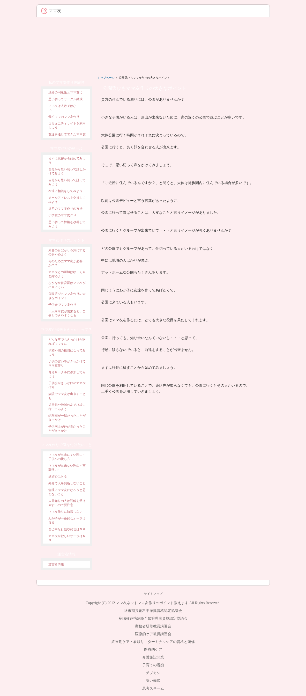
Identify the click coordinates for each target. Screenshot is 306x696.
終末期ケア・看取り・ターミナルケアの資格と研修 (153, 642)
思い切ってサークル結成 (65, 99)
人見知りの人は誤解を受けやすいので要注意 (67, 503)
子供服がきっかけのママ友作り (67, 385)
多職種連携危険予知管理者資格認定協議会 (153, 618)
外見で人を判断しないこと (67, 483)
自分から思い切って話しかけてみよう (67, 171)
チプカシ (153, 673)
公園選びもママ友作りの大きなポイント (67, 296)
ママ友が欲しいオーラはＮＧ (67, 538)
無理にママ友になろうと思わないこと (67, 492)
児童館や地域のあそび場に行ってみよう (67, 407)
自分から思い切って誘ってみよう (67, 182)
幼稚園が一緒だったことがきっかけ (67, 418)
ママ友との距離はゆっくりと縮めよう (67, 274)
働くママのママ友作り (63, 117)
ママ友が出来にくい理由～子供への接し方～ (67, 457)
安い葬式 (153, 680)
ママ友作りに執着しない (65, 512)
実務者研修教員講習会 (153, 626)
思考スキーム (153, 688)
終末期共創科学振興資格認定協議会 (153, 611)
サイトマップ (153, 594)
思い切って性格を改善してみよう (67, 224)
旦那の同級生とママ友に (65, 92)
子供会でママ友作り (62, 304)
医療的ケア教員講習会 (153, 634)
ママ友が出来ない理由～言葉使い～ (67, 468)
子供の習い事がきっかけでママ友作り (67, 363)
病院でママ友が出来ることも (67, 396)
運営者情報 (56, 564)
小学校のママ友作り (62, 215)
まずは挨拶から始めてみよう (67, 160)
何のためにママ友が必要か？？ (65, 263)
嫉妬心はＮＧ (57, 476)
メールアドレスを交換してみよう (67, 200)
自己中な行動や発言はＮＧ (67, 529)
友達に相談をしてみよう (65, 191)
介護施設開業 (153, 657)
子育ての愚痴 (153, 665)
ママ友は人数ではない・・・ (62, 108)
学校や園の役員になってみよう (67, 352)
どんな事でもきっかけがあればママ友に (67, 342)
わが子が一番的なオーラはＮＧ (67, 520)
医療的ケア (153, 649)
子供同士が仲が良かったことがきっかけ (67, 429)
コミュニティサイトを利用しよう (67, 125)
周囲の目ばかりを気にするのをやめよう (67, 252)
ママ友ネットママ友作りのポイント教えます (152, 603)
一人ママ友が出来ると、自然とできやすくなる (67, 313)
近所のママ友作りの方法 (65, 208)
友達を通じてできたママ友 (67, 134)
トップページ (106, 77)
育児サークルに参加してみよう (67, 374)
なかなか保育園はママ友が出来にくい (67, 285)
